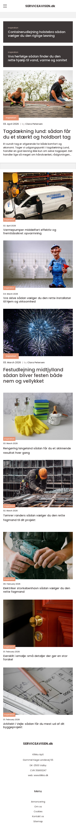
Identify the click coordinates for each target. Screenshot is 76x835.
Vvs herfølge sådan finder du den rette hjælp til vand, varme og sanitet (37, 58)
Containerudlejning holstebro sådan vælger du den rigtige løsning (36, 34)
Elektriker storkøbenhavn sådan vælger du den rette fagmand (36, 590)
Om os (38, 806)
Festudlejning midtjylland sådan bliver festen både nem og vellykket (33, 375)
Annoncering (38, 801)
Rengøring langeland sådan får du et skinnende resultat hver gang (37, 450)
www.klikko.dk (41, 775)
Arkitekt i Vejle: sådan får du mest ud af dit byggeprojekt (33, 725)
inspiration (13, 27)
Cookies (38, 811)
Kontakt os (38, 816)
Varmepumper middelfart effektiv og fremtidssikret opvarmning (29, 231)
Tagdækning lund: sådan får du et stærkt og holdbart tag (37, 134)
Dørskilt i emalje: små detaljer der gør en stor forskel (35, 657)
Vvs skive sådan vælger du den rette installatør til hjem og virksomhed (37, 299)
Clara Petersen (34, 124)
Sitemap (38, 821)
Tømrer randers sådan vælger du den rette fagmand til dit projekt (34, 517)
